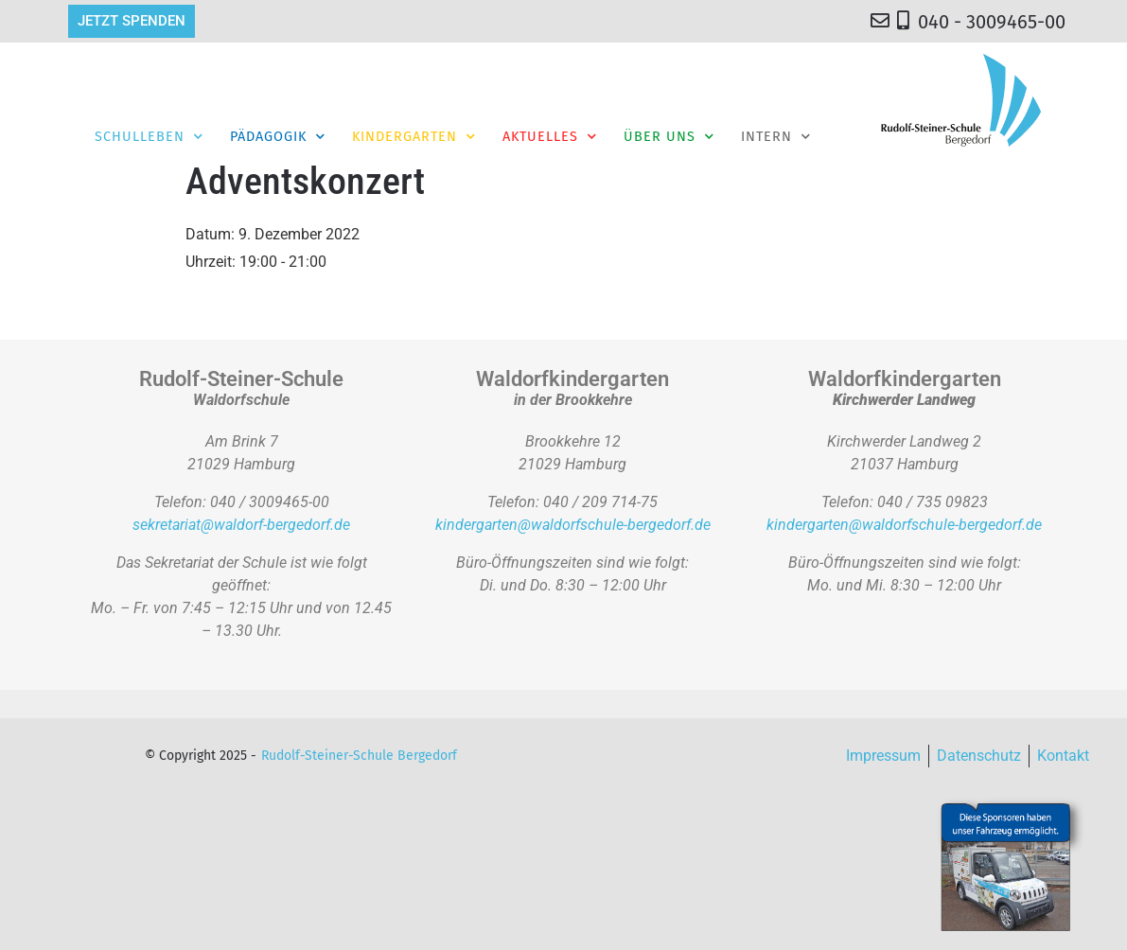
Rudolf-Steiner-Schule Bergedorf (359, 756)
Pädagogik (278, 136)
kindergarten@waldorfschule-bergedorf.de (573, 525)
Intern (776, 136)
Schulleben (149, 136)
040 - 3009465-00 (991, 21)
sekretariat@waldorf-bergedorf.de (241, 525)
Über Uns (669, 136)
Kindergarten (414, 136)
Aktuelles (549, 136)
